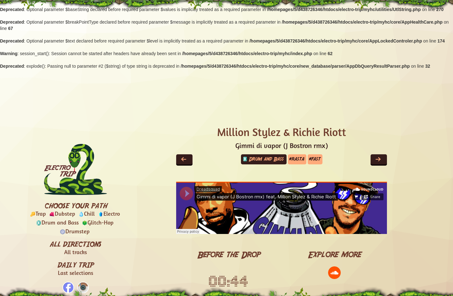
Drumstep (77, 232)
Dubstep (65, 214)
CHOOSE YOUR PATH (75, 205)
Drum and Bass (60, 223)
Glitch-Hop (100, 223)
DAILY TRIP (76, 269)
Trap (41, 214)
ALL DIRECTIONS (75, 248)
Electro (111, 214)
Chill (89, 214)
